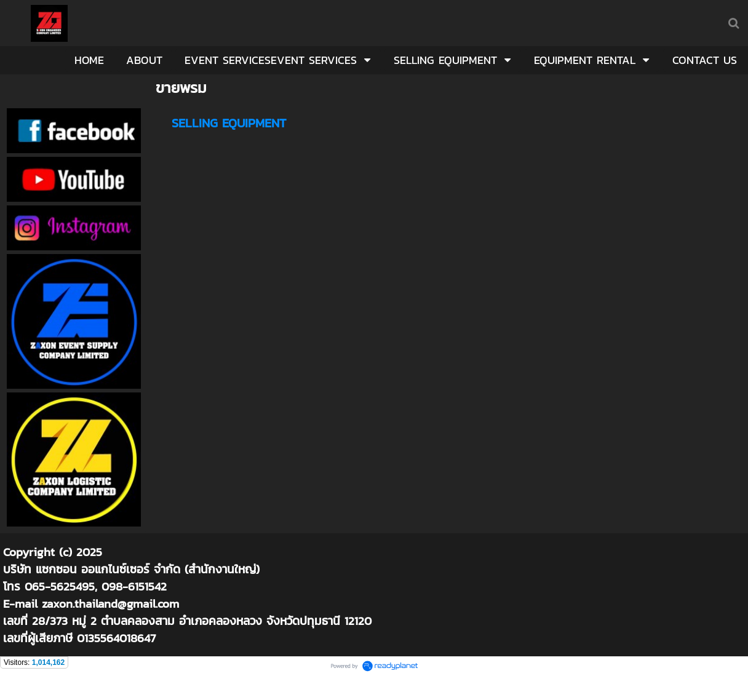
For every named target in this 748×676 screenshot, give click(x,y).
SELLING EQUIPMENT (229, 123)
